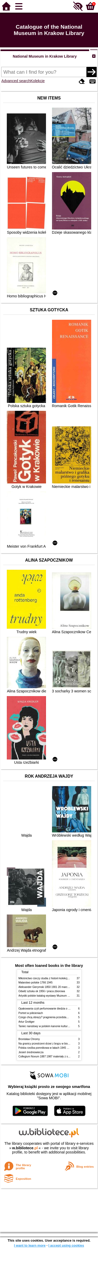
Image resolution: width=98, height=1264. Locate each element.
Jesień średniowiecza (31, 1052)
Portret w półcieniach (31, 1013)
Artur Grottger (27, 1021)
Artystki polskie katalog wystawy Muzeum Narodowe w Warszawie (57, 995)
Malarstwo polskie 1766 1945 (36, 982)
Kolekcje (38, 81)
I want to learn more (29, 1245)
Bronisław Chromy (29, 1039)
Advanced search (15, 81)
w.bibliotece (25, 1148)
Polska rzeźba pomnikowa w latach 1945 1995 (46, 1047)
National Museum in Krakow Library (45, 56)
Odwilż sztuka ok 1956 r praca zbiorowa (42, 991)
